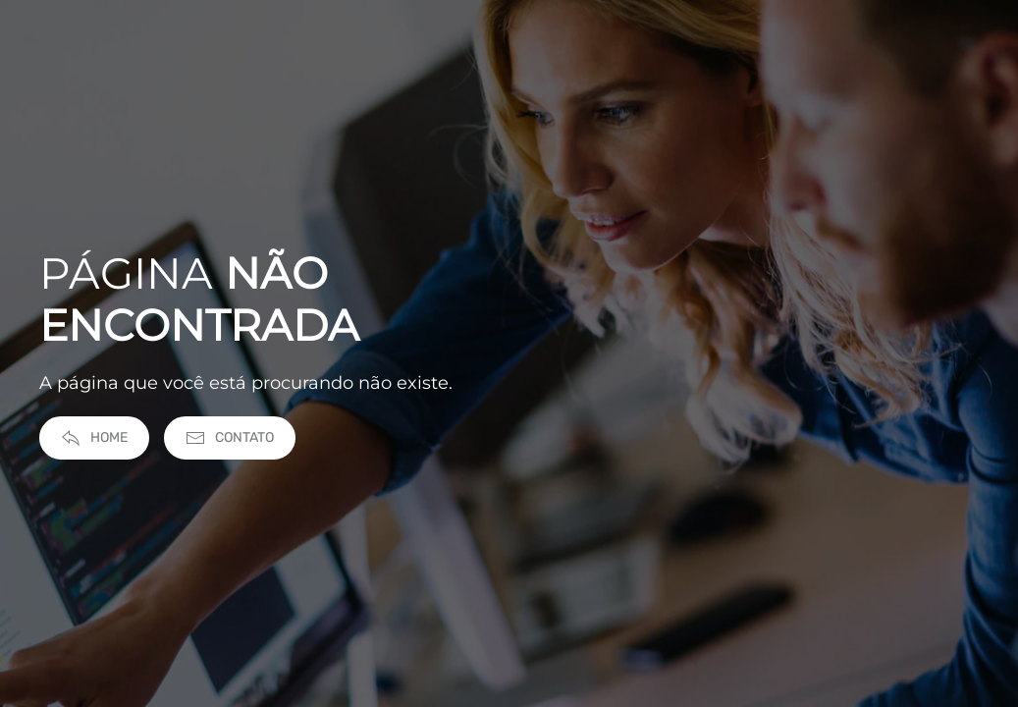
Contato (230, 442)
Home (94, 442)
